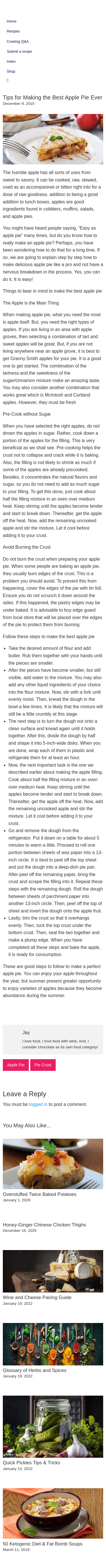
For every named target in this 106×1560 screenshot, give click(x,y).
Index (11, 61)
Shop (11, 71)
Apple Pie (16, 1065)
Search (11, 80)
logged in (38, 1104)
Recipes (13, 31)
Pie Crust (42, 1065)
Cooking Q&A (18, 41)
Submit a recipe (19, 51)
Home (11, 21)
